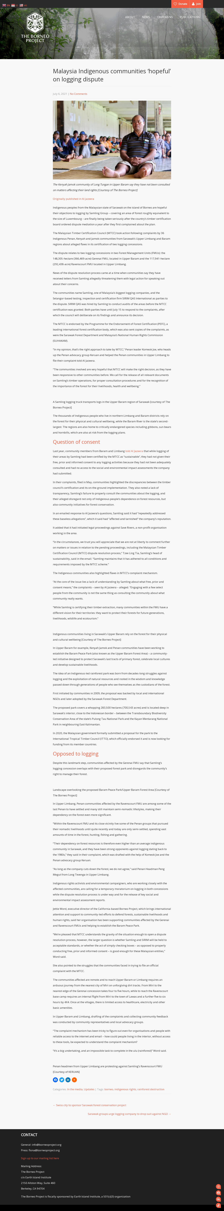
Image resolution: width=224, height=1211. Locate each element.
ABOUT (130, 17)
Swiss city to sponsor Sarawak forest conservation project (89, 1105)
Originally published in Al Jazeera (73, 199)
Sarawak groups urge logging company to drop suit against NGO (129, 1114)
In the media (75, 1089)
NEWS (146, 17)
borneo (108, 1089)
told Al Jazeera (134, 451)
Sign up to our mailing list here (40, 1158)
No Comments (78, 94)
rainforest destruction (150, 1089)
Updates (89, 1089)
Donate (182, 4)
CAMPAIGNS (165, 17)
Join (198, 4)
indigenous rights (125, 1089)
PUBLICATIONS (190, 17)
